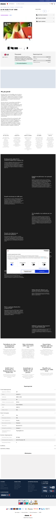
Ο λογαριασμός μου (17, 508)
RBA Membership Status (4, 513)
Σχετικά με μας (2, 508)
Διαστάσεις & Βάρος (28, 473)
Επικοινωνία (30, 508)
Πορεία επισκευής (31, 513)
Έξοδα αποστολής (17, 512)
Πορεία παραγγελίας (31, 512)
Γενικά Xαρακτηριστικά (28, 414)
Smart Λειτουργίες (28, 437)
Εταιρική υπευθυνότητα (4, 512)
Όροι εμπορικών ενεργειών (32, 514)
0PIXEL (11, 15)
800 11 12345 (45, 508)
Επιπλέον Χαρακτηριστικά (28, 459)
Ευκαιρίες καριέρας (3, 509)
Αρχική (1, 7)
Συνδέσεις (28, 470)
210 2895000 (45, 506)
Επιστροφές (16, 513)
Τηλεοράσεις (12, 7)
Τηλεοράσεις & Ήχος (6, 7)
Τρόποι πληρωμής (17, 509)
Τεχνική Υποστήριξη (31, 509)
